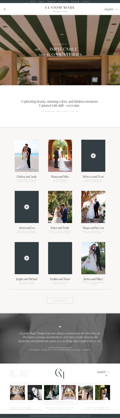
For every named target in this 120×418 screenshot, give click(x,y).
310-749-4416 (25, 408)
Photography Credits (84, 416)
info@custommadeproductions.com (26, 409)
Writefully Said (64, 416)
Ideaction (76, 416)
